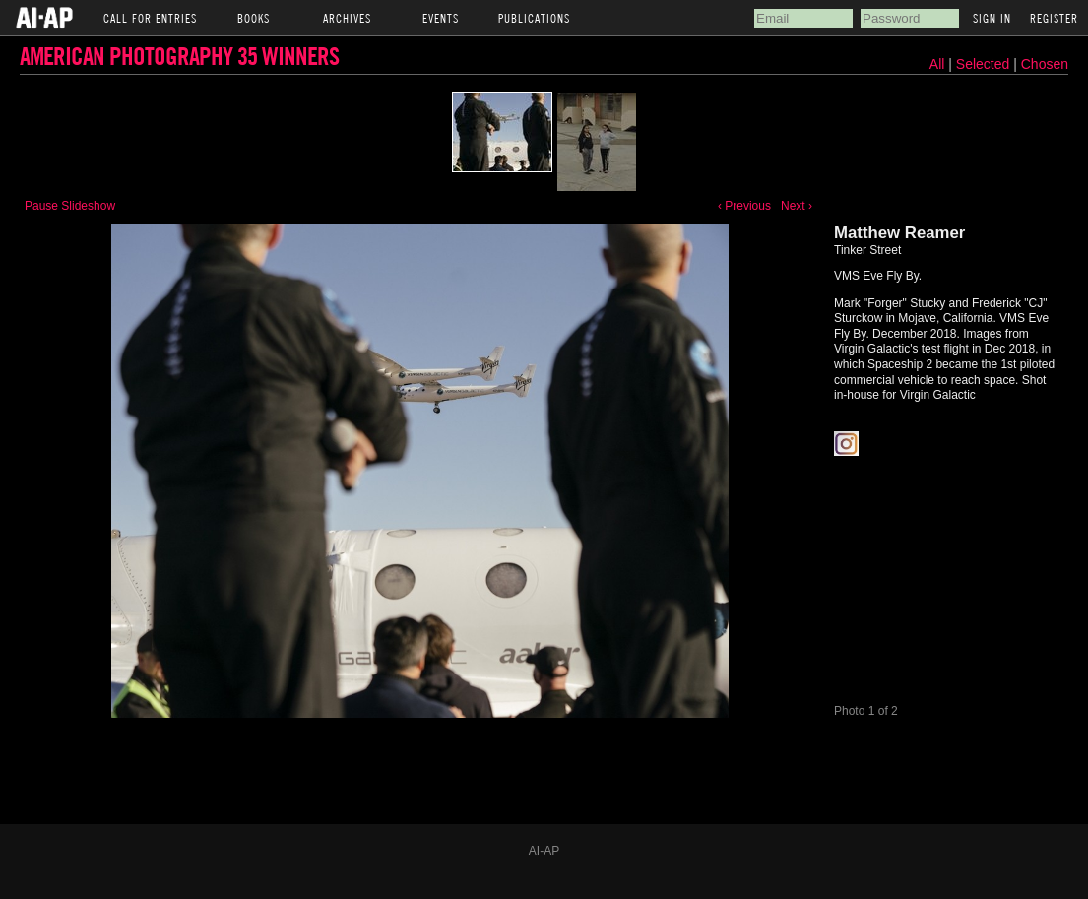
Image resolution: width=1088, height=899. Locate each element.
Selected (984, 64)
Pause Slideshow (70, 206)
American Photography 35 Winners (179, 55)
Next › (796, 206)
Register (1054, 18)
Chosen (1044, 64)
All (937, 64)
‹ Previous (744, 206)
